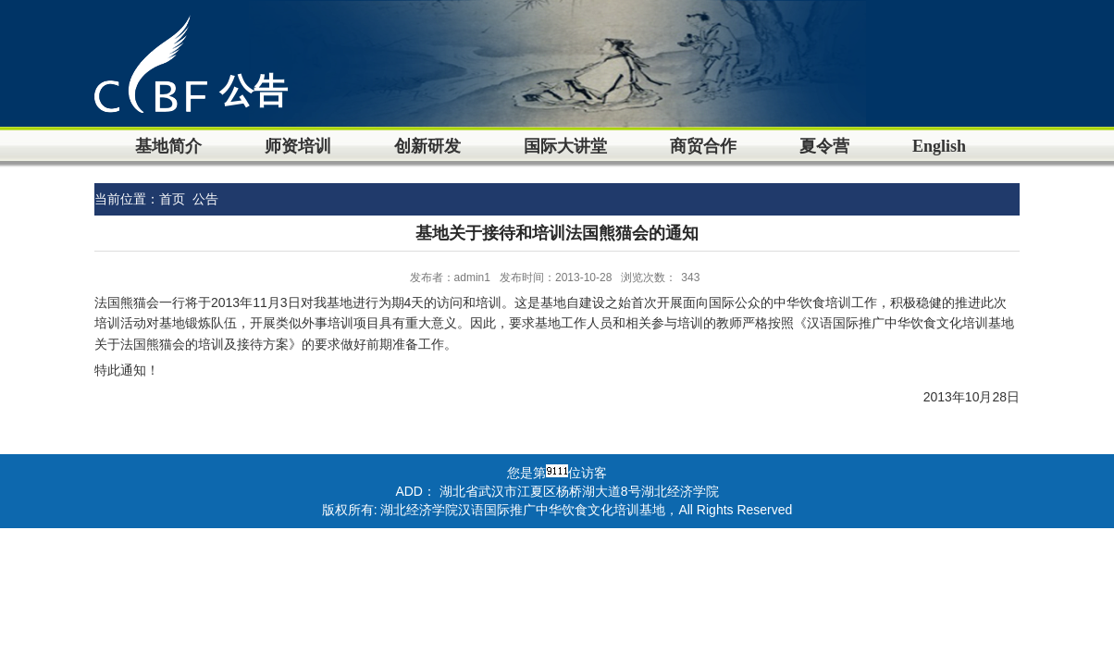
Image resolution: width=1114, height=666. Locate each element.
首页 (172, 198)
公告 (205, 198)
